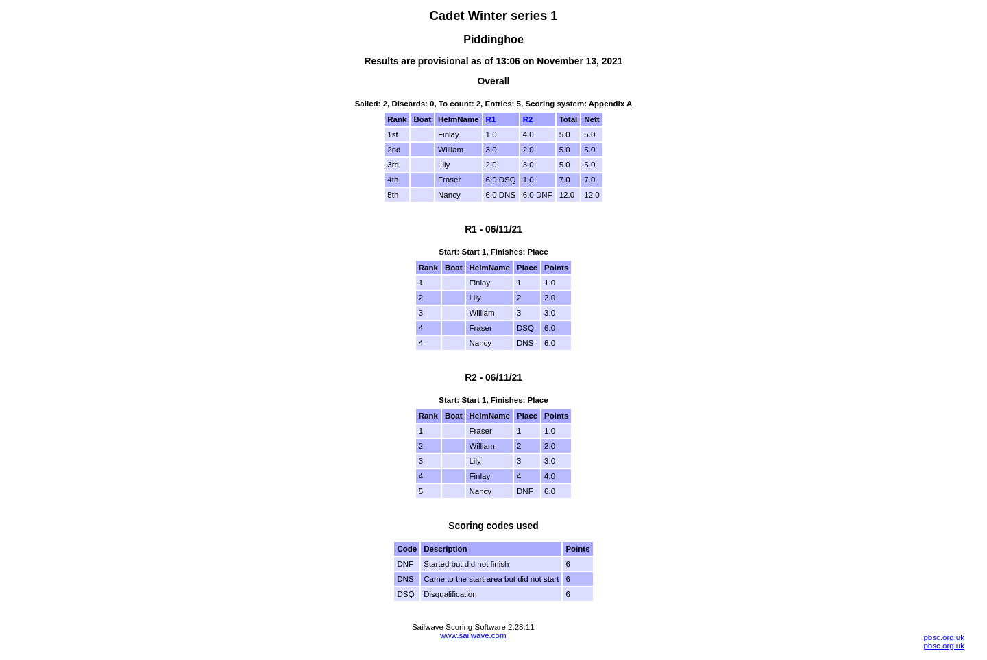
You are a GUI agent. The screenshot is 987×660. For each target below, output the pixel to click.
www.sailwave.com (473, 635)
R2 (528, 119)
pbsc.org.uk (943, 637)
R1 (491, 119)
